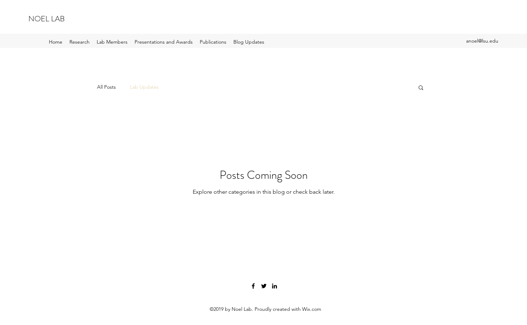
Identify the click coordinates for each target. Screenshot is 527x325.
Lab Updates (144, 87)
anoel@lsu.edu (482, 41)
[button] (421, 88)
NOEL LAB (46, 18)
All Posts (106, 87)
